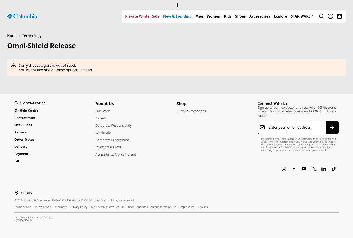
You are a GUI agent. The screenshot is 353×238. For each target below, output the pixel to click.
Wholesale (103, 132)
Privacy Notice (272, 147)
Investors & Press (108, 147)
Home (12, 35)
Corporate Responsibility (113, 125)
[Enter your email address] (295, 127)
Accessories (259, 16)
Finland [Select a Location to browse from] (26, 193)
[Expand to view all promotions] (176, 5)
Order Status (24, 139)
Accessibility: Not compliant (115, 154)
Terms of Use (22, 207)
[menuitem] (142, 16)
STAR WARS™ (302, 16)
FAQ (17, 161)
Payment (21, 154)
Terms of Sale (42, 207)
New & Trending (177, 16)
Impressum (187, 207)
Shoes (240, 16)
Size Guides (23, 125)
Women (213, 16)
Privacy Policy (79, 207)
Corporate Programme (112, 140)
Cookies (203, 207)
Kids (228, 16)
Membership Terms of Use (107, 207)
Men (199, 16)
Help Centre (26, 110)
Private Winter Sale (142, 16)
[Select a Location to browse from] (16, 192)
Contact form (24, 118)
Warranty (61, 207)
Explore (280, 16)
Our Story (102, 111)
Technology (32, 35)
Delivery (20, 146)
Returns (20, 132)
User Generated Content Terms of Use (152, 207)
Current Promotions (191, 111)
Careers (101, 118)
